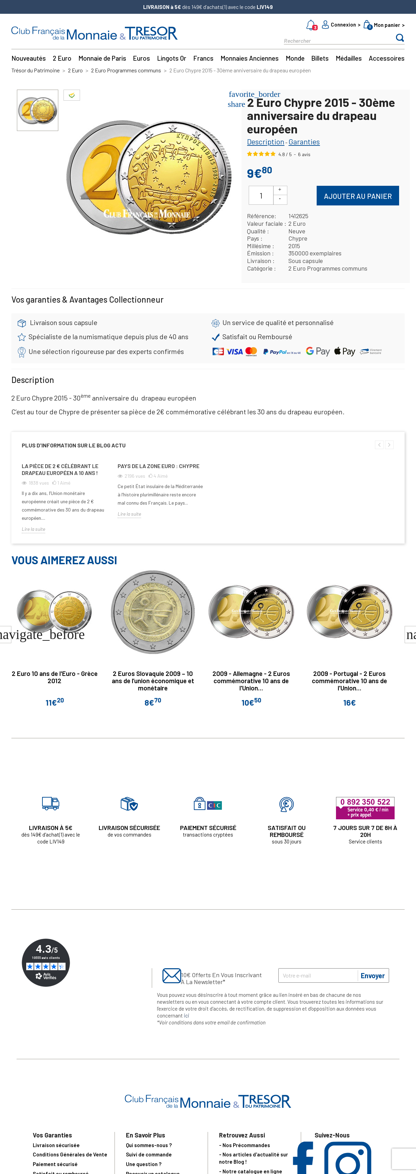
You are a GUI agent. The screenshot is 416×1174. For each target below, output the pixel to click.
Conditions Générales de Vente (70, 1154)
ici (186, 1015)
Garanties (304, 141)
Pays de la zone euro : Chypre (158, 466)
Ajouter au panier (358, 196)
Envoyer (373, 975)
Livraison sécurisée (56, 1145)
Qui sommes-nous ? (149, 1145)
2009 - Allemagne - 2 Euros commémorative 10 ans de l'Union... (251, 680)
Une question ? (143, 1164)
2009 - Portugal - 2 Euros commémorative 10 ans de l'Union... (349, 680)
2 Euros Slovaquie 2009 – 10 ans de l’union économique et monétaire (153, 680)
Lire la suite (33, 529)
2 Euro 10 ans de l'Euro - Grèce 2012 (55, 677)
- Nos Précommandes (244, 1145)
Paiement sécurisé (55, 1164)
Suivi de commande (149, 1154)
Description (265, 141)
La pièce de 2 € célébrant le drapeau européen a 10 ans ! (60, 469)
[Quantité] (261, 195)
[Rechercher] (332, 40)
